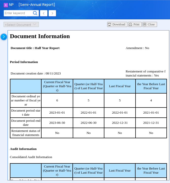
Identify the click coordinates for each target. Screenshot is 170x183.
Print (136, 24)
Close (151, 24)
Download (118, 24)
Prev (44, 13)
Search (35, 13)
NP (11, 5)
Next (52, 13)
